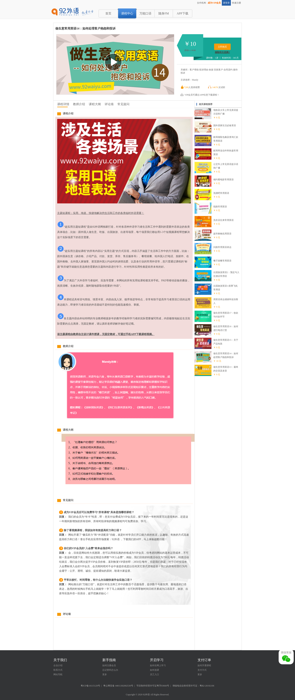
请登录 (226, 3)
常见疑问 (123, 104)
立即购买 (222, 46)
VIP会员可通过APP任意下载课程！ (199, 95)
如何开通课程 (204, 665)
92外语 (146, 694)
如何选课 (154, 670)
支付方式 (202, 670)
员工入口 (154, 674)
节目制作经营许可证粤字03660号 (152, 685)
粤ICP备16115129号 (90, 685)
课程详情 (63, 104)
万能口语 (145, 13)
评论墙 (109, 104)
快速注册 (236, 3)
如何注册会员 (109, 665)
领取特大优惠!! (222, 52)
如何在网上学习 (158, 665)
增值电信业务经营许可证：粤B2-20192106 (193, 685)
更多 (104, 674)
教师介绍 (79, 104)
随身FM (163, 13)
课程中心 (127, 13)
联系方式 (57, 670)
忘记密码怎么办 (110, 670)
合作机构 (201, 3)
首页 (108, 13)
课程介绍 (68, 113)
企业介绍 (57, 665)
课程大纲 (95, 104)
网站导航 (57, 674)
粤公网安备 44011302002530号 (118, 685)
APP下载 (182, 13)
